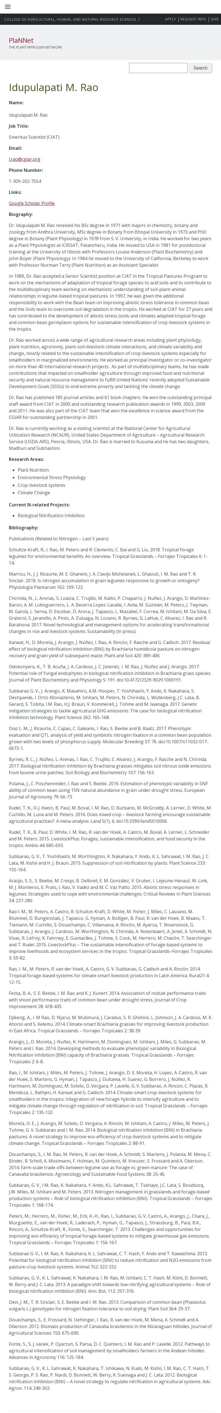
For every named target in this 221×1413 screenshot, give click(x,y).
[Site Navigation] (14, 7)
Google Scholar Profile (32, 203)
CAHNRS (70, 19)
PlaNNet (21, 40)
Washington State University (110, 7)
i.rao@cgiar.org (24, 159)
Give (215, 19)
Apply (170, 19)
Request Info (193, 19)
